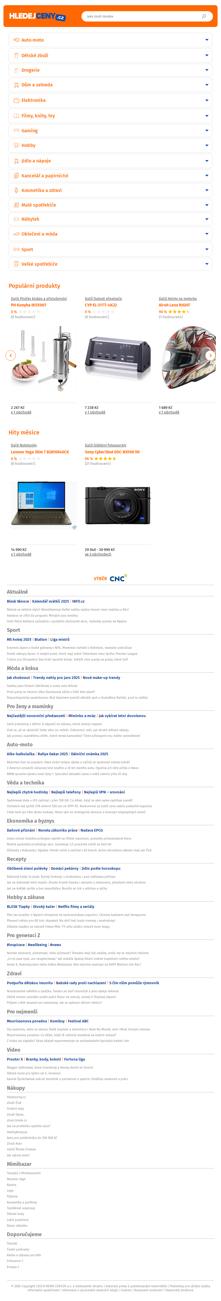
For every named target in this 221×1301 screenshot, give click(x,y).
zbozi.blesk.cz (17, 1120)
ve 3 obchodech (98, 554)
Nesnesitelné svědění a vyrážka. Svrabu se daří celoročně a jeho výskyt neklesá (63, 991)
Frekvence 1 (15, 1261)
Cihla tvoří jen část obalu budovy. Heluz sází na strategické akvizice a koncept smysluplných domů (76, 812)
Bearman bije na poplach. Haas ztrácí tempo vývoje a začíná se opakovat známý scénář (68, 762)
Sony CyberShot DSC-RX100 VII (112, 451)
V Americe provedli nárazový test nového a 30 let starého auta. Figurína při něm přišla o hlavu (72, 768)
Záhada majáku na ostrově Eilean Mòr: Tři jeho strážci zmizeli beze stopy (58, 926)
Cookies (126, 1290)
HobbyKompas (17, 1132)
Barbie (11, 1184)
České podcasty (18, 1249)
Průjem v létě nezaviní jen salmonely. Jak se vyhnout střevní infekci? (54, 1002)
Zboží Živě (14, 1102)
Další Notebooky (24, 445)
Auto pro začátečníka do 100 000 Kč (32, 1137)
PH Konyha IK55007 (28, 305)
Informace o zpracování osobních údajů (90, 1290)
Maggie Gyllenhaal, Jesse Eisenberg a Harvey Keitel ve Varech (50, 1067)
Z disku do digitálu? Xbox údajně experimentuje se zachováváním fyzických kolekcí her (68, 1040)
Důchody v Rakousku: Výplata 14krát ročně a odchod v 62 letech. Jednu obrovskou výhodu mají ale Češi (79, 850)
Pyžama (12, 1196)
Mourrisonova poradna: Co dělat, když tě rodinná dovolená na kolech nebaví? (61, 1035)
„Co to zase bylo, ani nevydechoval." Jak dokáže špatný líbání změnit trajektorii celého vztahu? (73, 958)
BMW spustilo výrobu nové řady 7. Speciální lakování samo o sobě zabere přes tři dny (67, 774)
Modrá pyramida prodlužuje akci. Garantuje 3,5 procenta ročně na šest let (59, 844)
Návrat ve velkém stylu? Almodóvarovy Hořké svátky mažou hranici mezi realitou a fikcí (68, 609)
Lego (10, 1190)
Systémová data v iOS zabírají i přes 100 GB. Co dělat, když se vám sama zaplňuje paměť (69, 800)
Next (210, 355)
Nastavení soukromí (148, 1290)
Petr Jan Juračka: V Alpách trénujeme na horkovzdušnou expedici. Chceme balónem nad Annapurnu (76, 914)
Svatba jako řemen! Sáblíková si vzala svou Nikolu (42, 685)
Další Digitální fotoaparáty (105, 445)
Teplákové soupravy (21, 1208)
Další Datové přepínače (103, 298)
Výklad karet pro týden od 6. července (34, 1073)
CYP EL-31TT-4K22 (101, 305)
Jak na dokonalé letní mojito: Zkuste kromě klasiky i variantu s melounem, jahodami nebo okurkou (76, 882)
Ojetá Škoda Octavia (21, 1149)
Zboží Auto (14, 1143)
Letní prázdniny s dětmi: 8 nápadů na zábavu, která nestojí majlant (54, 724)
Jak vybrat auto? (18, 1155)
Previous (11, 355)
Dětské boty (15, 1213)
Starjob (12, 1243)
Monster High (16, 1179)
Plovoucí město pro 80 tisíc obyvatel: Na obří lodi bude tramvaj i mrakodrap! (61, 920)
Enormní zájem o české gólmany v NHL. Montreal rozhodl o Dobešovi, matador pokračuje (69, 647)
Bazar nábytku (17, 1225)
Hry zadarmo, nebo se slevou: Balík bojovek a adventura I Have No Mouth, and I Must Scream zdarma (78, 1029)
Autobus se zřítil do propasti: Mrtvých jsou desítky (42, 615)
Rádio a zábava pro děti (24, 1255)
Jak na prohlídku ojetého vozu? (28, 1126)
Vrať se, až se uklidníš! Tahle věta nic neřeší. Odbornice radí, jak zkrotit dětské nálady (68, 730)
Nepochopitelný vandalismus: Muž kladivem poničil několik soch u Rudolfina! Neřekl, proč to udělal (77, 697)
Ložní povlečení (17, 1219)
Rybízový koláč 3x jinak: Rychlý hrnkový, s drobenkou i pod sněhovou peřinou (61, 876)
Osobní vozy (15, 1108)
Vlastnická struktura (179, 1290)
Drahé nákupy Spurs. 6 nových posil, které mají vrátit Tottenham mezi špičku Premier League (72, 653)
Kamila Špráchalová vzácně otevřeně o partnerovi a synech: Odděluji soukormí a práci (67, 1079)
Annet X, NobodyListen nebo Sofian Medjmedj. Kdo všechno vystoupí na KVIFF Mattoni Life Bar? (74, 964)
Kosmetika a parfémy (22, 1202)
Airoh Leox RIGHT (174, 305)
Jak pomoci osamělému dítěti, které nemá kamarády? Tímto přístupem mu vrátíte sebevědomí (73, 735)
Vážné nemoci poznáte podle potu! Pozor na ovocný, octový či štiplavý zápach (61, 997)
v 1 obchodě (21, 412)
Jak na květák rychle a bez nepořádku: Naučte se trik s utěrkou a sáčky (57, 888)
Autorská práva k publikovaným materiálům (136, 1286)
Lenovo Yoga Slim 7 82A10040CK (40, 451)
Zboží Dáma (15, 1114)
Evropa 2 (13, 1267)
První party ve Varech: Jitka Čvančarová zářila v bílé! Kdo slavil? (51, 692)
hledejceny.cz (16, 1097)
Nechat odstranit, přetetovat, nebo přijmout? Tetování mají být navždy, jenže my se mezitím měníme (78, 953)
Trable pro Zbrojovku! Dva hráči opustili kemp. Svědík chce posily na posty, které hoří (67, 659)
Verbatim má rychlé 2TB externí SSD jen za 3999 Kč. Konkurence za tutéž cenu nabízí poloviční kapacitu (79, 806)
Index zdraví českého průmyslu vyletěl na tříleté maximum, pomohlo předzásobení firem (69, 838)
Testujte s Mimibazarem (24, 1173)
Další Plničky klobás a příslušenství (39, 298)
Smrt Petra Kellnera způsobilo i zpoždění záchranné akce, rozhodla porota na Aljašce (67, 621)
